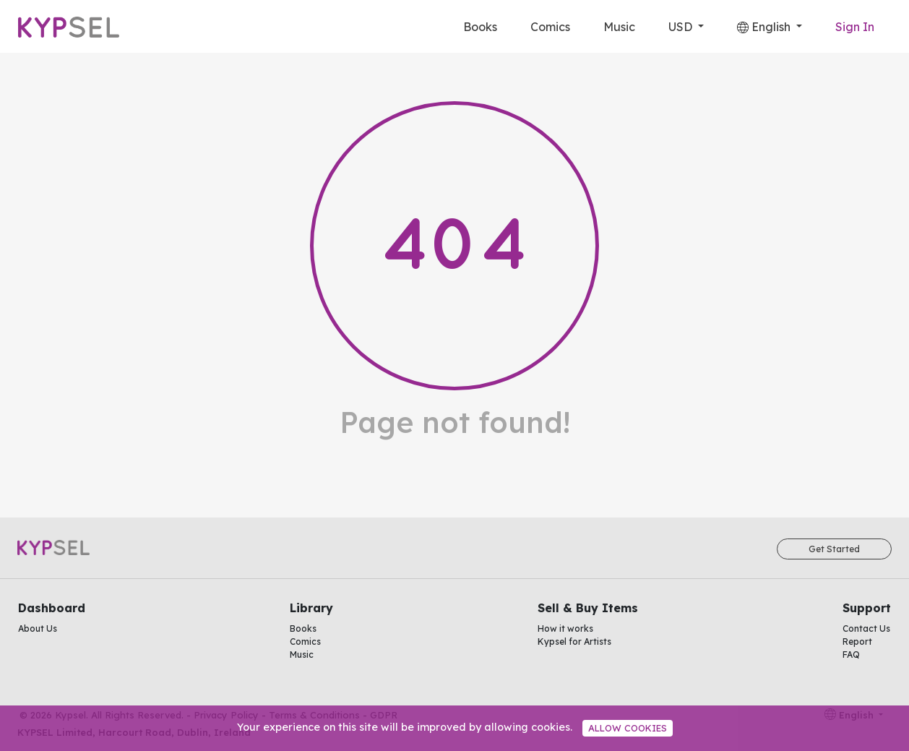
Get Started (834, 549)
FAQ (851, 654)
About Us (37, 628)
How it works (565, 628)
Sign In (854, 27)
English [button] (765, 27)
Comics (550, 27)
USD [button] (681, 27)
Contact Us (866, 628)
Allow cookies (627, 728)
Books (480, 27)
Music (619, 27)
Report (857, 641)
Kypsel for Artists (574, 641)
